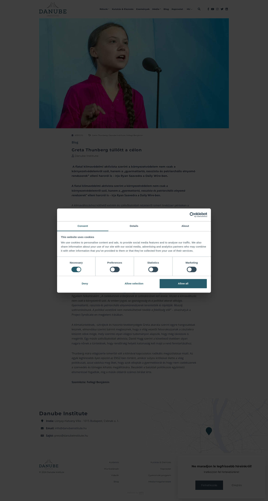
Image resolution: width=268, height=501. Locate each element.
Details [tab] (134, 225)
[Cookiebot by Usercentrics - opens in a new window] (192, 214)
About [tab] (185, 225)
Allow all (183, 283)
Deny (85, 283)
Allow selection (134, 283)
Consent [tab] (83, 225)
